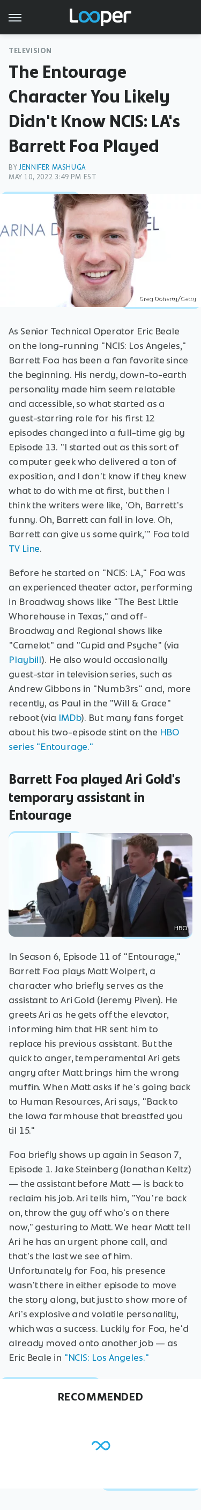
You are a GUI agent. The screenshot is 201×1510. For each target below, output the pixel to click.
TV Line (24, 548)
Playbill (25, 659)
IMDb (69, 717)
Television (30, 50)
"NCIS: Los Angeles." (106, 1357)
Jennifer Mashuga (52, 167)
